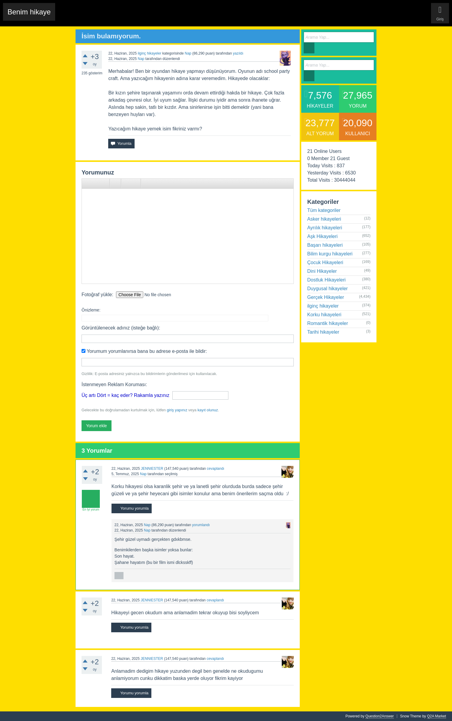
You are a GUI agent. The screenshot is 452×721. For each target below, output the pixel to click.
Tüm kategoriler (323, 210)
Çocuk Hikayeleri (325, 262)
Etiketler (137, 16)
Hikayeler (117, 16)
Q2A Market (436, 716)
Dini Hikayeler (322, 271)
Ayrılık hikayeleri (324, 227)
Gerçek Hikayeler (325, 297)
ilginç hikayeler (149, 53)
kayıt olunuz (208, 410)
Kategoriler (158, 16)
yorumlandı (201, 525)
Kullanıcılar (182, 16)
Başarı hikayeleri (325, 245)
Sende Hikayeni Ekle (215, 16)
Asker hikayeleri (324, 219)
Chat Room (69, 16)
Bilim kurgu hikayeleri (329, 253)
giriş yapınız (177, 410)
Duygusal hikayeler (327, 288)
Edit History (94, 16)
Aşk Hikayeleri (322, 236)
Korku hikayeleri (324, 314)
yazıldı (238, 53)
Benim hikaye (29, 12)
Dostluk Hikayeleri (326, 279)
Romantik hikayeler (327, 323)
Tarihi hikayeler (323, 332)
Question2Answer (379, 716)
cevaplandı (215, 468)
